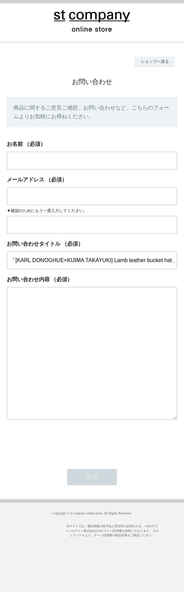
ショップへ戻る (155, 61)
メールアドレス (25, 179)
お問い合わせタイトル (33, 244)
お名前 (15, 144)
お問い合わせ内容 (28, 279)
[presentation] (58, 469)
